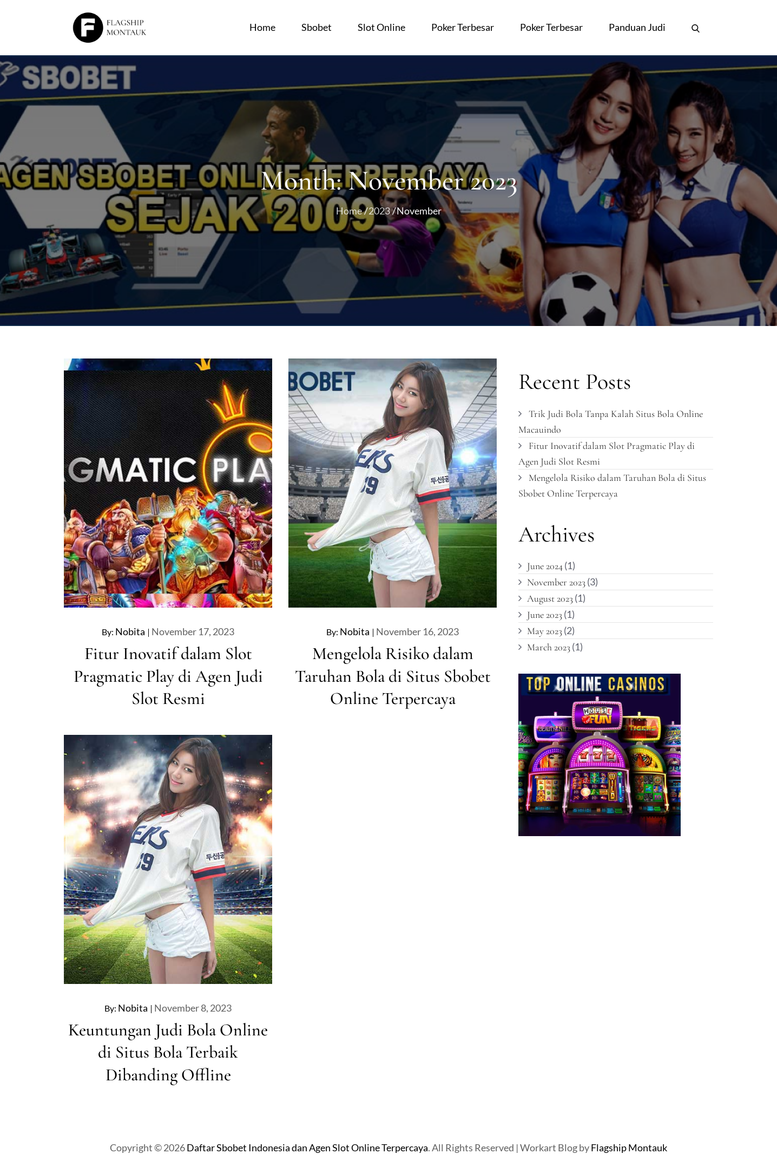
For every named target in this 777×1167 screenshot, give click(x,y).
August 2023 (550, 598)
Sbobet (316, 27)
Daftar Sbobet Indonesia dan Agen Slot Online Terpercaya (307, 1147)
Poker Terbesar (462, 27)
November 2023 (556, 582)
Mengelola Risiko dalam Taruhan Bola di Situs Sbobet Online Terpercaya (393, 676)
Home (262, 27)
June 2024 (545, 566)
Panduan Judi (637, 27)
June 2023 (544, 615)
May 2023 (544, 631)
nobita (130, 631)
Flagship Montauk (629, 1147)
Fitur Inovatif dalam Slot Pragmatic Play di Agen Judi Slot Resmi (168, 676)
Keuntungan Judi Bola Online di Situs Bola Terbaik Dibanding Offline (168, 1052)
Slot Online (381, 27)
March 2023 (548, 647)
